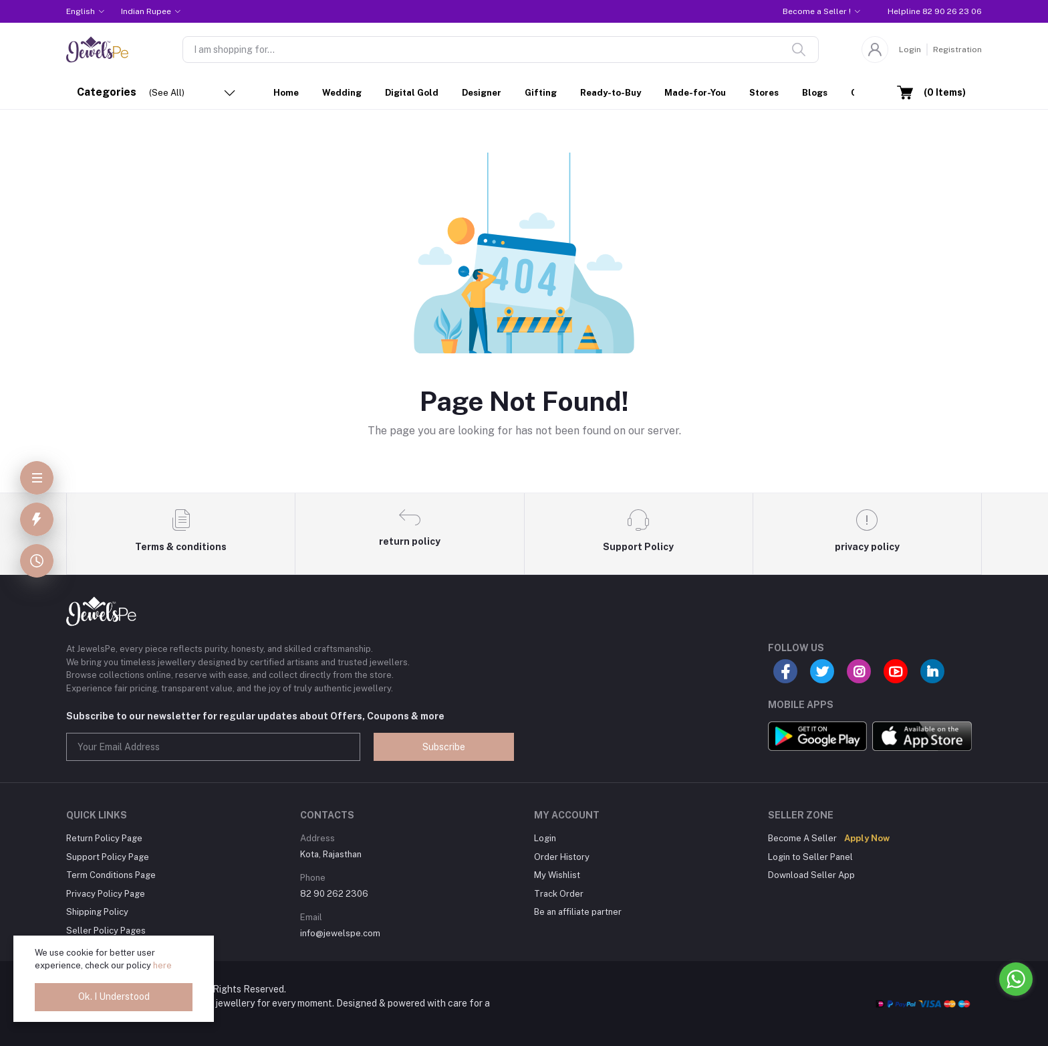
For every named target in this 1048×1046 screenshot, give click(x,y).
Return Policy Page (104, 838)
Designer (481, 93)
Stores (764, 93)
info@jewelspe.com (340, 933)
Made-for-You (695, 93)
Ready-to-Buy (610, 93)
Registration (957, 49)
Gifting (541, 93)
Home (286, 93)
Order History (562, 857)
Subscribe (443, 747)
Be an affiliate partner (578, 912)
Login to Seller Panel (810, 857)
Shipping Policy (97, 912)
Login (910, 49)
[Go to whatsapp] (1016, 979)
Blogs (814, 93)
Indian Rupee (146, 11)
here (162, 965)
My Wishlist (557, 875)
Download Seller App (811, 875)
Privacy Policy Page (105, 894)
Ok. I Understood (114, 996)
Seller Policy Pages (106, 931)
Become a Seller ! (817, 11)
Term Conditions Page (111, 875)
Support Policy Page (107, 857)
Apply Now (867, 838)
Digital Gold (411, 93)
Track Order (558, 894)
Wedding (342, 93)
